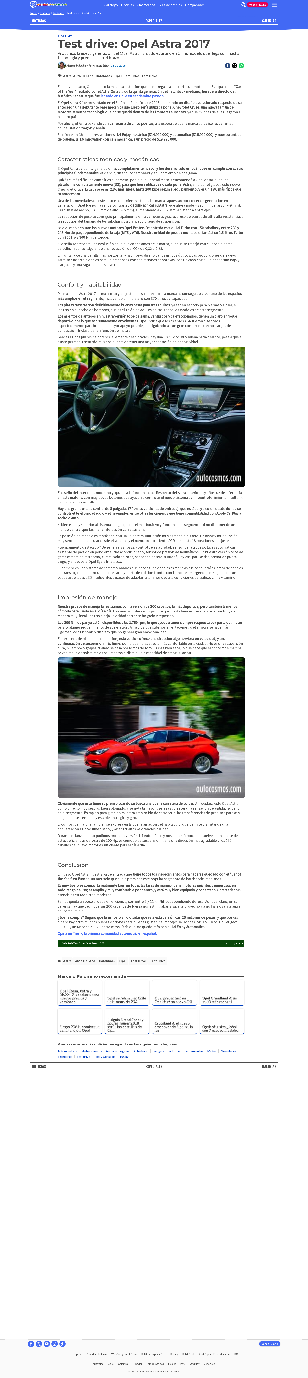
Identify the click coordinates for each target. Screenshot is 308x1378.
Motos (211, 1315)
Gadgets (158, 1315)
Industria (174, 1315)
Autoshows (140, 1315)
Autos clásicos (92, 1315)
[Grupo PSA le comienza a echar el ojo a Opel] (80, 1285)
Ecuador (137, 1363)
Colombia (123, 1363)
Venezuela (209, 1363)
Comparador (194, 5)
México (172, 1363)
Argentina (98, 1363)
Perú (182, 1363)
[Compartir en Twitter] (234, 65)
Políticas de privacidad (153, 1354)
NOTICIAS (39, 20)
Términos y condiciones (124, 1354)
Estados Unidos (155, 1363)
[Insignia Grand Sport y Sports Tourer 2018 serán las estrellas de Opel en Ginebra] (127, 1285)
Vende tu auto (257, 4)
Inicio (33, 13)
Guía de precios (170, 5)
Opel (118, 76)
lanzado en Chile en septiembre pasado (132, 236)
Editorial (45, 13)
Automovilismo (68, 1315)
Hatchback (104, 76)
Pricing (174, 1354)
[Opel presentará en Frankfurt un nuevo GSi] (174, 1256)
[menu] (274, 4)
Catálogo (111, 5)
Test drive (65, 36)
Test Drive (149, 76)
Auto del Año (83, 76)
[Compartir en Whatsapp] (241, 65)
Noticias (127, 5)
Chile (111, 1363)
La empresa (76, 1354)
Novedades (228, 1315)
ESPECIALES (154, 20)
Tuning (124, 1320)
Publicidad (188, 1354)
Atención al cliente (97, 1354)
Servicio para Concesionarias (214, 1354)
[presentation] (151, 1142)
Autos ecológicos (117, 1315)
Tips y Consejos (104, 1320)
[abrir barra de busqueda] (243, 4)
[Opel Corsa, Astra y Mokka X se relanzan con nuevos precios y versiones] (80, 1256)
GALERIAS (269, 20)
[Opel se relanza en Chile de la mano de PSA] (127, 1256)
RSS (236, 1354)
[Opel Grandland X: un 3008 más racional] (222, 1256)
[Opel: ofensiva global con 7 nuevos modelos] (222, 1285)
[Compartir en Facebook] (227, 65)
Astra (67, 76)
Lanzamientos (193, 1315)
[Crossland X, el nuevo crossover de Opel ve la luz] (174, 1285)
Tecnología (65, 1320)
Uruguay (195, 1363)
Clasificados (146, 5)
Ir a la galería (234, 1207)
